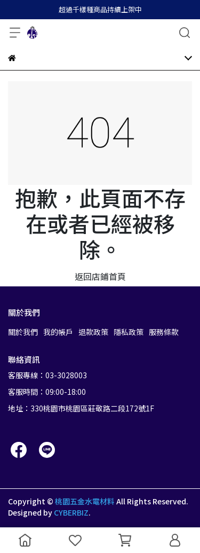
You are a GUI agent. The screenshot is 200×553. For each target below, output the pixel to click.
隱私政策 (128, 331)
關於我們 (23, 331)
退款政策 (93, 331)
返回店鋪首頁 (100, 276)
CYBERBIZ (71, 512)
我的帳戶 (58, 331)
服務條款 (164, 331)
